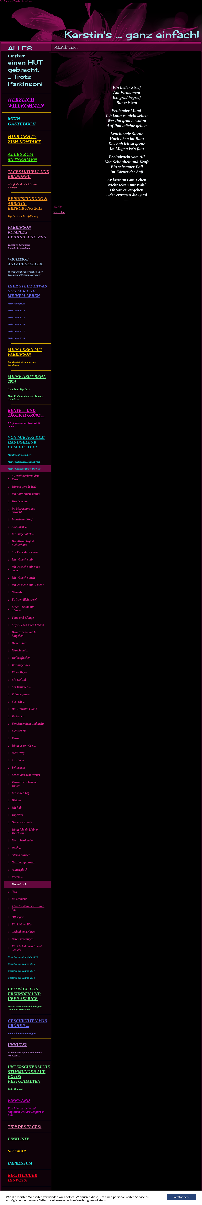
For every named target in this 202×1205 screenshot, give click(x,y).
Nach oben (59, 212)
